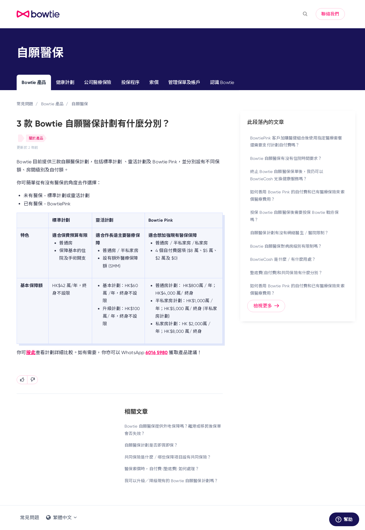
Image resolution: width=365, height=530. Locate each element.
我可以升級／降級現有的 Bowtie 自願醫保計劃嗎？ (171, 480)
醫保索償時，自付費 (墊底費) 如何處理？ (161, 468)
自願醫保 (79, 104)
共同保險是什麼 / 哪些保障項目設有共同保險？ (167, 457)
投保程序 (130, 82)
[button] (305, 14)
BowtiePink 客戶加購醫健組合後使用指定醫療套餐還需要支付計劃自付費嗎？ (296, 142)
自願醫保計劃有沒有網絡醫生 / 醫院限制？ (289, 232)
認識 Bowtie (222, 82)
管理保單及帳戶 (184, 82)
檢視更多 (266, 306)
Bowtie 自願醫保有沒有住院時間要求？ (286, 158)
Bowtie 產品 (34, 82)
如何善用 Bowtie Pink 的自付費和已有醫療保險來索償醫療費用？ (297, 196)
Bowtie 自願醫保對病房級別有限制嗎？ (286, 246)
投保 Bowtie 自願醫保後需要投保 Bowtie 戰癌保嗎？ (294, 216)
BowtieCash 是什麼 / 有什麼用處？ (283, 259)
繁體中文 (62, 517)
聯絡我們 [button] (330, 14)
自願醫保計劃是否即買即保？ (151, 445)
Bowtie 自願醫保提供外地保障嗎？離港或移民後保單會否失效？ (172, 430)
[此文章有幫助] (22, 379)
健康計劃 (65, 82)
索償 (153, 82)
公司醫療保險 (97, 82)
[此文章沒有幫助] (32, 379)
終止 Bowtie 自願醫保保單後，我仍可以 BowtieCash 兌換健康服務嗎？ (286, 175)
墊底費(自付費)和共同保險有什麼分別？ (286, 272)
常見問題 (25, 104)
